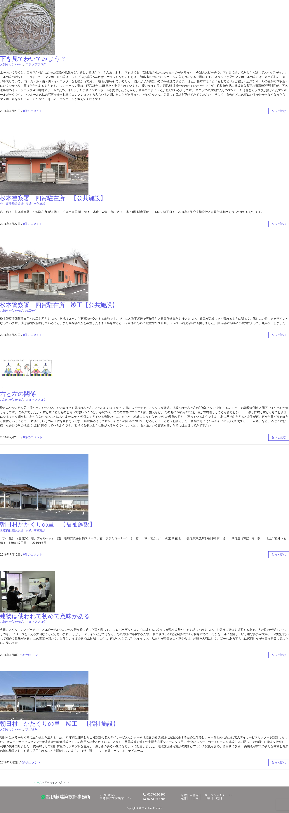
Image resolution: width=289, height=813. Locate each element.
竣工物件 (31, 310)
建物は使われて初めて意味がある (45, 615)
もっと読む (278, 111)
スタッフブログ (35, 64)
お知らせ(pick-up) (11, 64)
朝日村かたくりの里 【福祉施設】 (47, 524)
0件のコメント (33, 111)
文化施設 (39, 204)
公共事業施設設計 (12, 204)
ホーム (38, 782)
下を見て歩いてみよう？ (33, 58)
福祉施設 (39, 530)
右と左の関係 (18, 393)
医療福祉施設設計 (12, 530)
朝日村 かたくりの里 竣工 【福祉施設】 (59, 723)
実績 (29, 204)
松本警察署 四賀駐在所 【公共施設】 (53, 198)
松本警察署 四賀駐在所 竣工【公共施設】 (59, 304)
